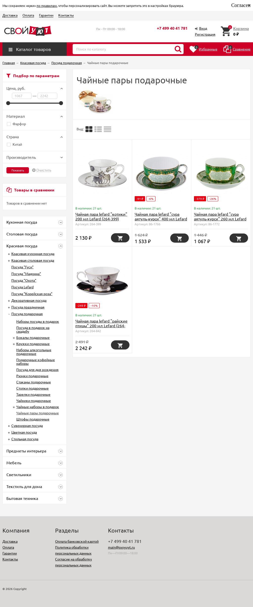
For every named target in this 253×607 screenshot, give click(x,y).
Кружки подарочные (33, 343)
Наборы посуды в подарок (37, 321)
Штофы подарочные (32, 419)
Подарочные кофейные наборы (35, 361)
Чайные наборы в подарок (37, 406)
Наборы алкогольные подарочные (33, 352)
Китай (14, 144)
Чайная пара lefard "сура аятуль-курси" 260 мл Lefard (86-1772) (220, 218)
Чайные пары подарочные (37, 413)
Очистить (43, 170)
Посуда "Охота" (23, 280)
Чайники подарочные (33, 400)
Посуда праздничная (27, 307)
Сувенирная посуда (27, 425)
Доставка (10, 15)
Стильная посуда (24, 439)
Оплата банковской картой (77, 541)
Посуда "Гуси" (22, 267)
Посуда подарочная (27, 313)
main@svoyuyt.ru (121, 547)
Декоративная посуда (28, 300)
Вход (203, 28)
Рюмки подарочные (32, 376)
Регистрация (205, 34)
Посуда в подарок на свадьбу (32, 329)
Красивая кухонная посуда (32, 253)
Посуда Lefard (22, 287)
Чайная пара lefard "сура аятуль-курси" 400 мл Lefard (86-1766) (161, 218)
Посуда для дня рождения (37, 369)
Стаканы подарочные (33, 382)
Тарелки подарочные (33, 394)
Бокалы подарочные (33, 337)
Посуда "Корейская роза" (31, 293)
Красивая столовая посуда (32, 260)
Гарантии (46, 15)
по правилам (47, 5)
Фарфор (16, 123)
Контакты (66, 15)
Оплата (28, 15)
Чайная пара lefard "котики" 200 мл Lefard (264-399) (101, 216)
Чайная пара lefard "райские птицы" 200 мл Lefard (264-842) (101, 325)
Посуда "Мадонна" (26, 273)
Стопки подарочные (32, 388)
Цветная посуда (24, 432)
